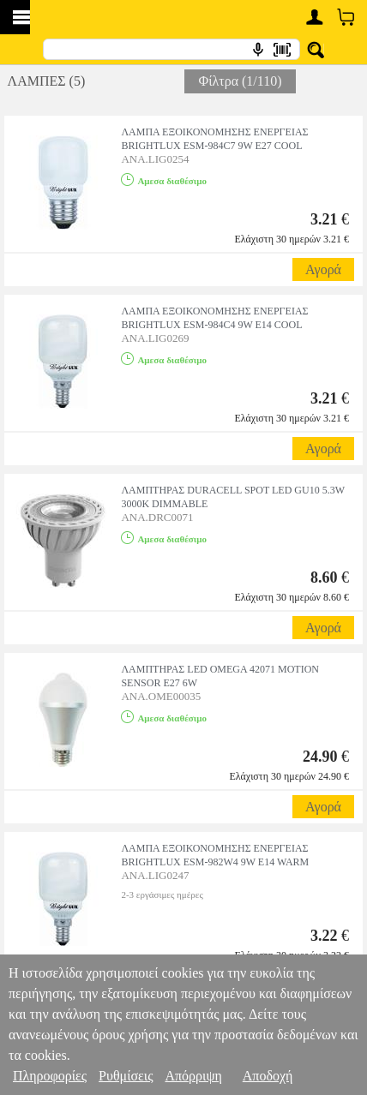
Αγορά (323, 269)
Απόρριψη (193, 1075)
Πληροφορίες (50, 1075)
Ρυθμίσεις (126, 1075)
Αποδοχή (268, 1075)
